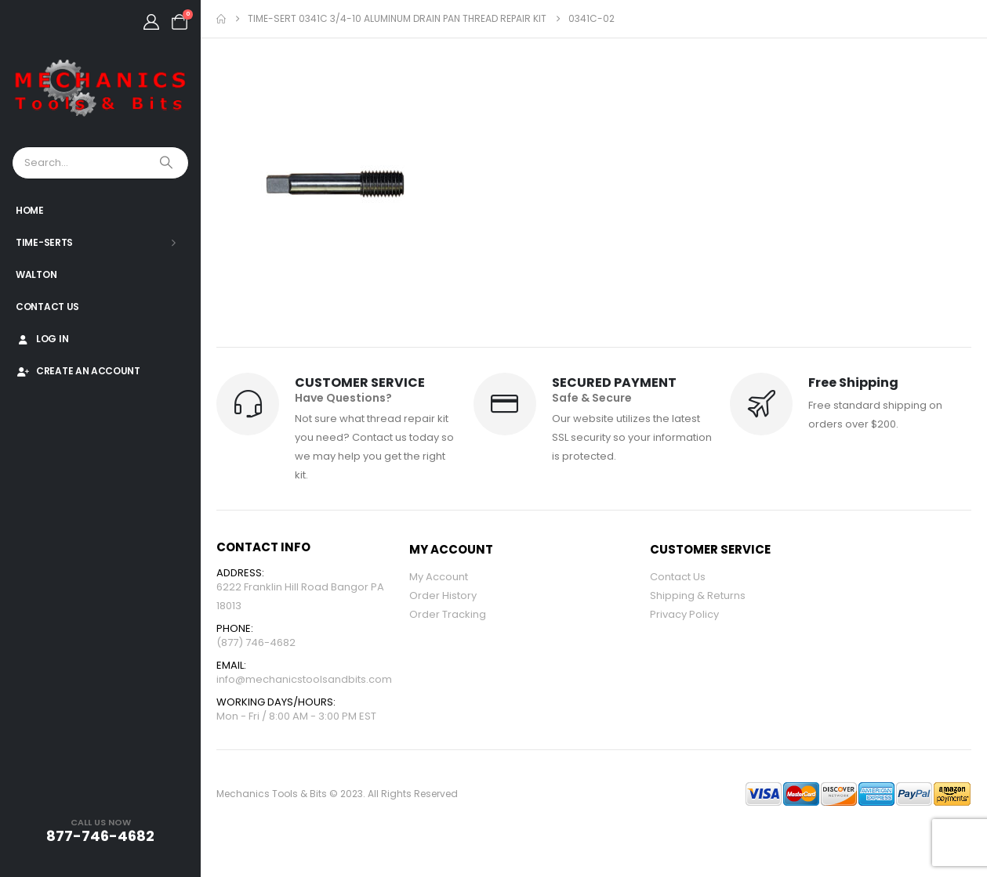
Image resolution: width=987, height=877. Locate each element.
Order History (443, 595)
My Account (438, 576)
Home (30, 210)
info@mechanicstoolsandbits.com (304, 679)
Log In (42, 338)
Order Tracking (447, 614)
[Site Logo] (100, 89)
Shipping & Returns (698, 595)
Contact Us (47, 306)
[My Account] (151, 22)
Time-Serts (44, 242)
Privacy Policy (684, 614)
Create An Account (78, 370)
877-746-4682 (100, 836)
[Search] (167, 163)
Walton (36, 274)
